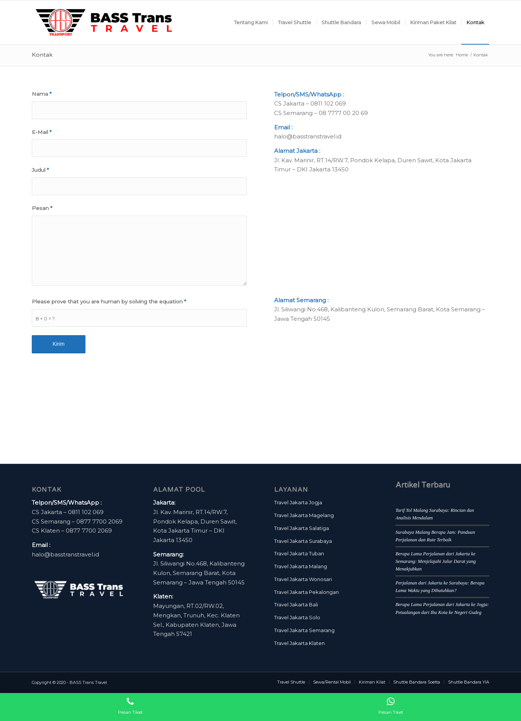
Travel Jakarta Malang (300, 566)
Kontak (42, 55)
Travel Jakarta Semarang (304, 630)
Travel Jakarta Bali (296, 604)
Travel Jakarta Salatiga (301, 528)
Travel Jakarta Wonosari (303, 579)
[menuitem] (251, 22)
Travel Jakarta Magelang (304, 515)
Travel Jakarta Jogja (298, 502)
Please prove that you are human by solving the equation (109, 301)
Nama (41, 94)
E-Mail (41, 132)
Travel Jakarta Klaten (299, 643)
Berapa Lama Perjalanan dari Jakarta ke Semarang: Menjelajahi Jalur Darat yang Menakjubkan (435, 561)
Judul (40, 170)
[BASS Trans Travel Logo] (104, 22)
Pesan (42, 208)
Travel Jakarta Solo (297, 617)
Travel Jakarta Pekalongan (306, 592)
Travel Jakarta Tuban (299, 553)
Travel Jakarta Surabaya (303, 541)
